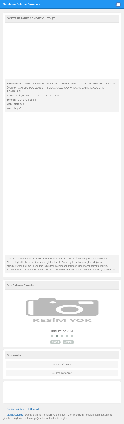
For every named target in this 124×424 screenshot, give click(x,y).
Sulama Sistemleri (62, 373)
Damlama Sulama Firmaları (21, 4)
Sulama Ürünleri (62, 364)
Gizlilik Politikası (16, 409)
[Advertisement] (62, 50)
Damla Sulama (14, 414)
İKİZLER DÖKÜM (62, 331)
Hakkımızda (33, 409)
